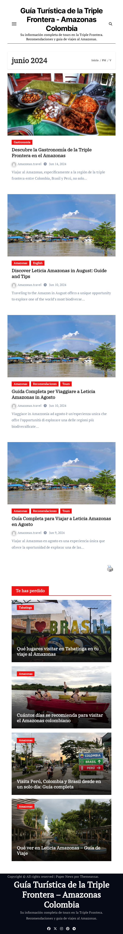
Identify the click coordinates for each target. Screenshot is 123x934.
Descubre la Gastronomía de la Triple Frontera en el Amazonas (52, 153)
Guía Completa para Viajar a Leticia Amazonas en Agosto (61, 521)
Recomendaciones (45, 384)
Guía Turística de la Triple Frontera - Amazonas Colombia (61, 19)
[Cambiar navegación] (14, 24)
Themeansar (89, 876)
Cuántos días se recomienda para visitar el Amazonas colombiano (60, 717)
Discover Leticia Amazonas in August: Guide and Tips (59, 273)
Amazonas (20, 263)
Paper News (64, 876)
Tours (66, 384)
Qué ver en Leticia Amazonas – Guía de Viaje (58, 850)
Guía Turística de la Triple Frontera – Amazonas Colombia (61, 894)
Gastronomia (22, 142)
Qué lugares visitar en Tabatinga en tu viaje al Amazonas (58, 651)
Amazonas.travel (27, 164)
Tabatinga (25, 607)
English (37, 263)
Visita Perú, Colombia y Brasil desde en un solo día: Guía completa (59, 784)
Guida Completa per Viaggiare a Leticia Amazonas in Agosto (53, 394)
